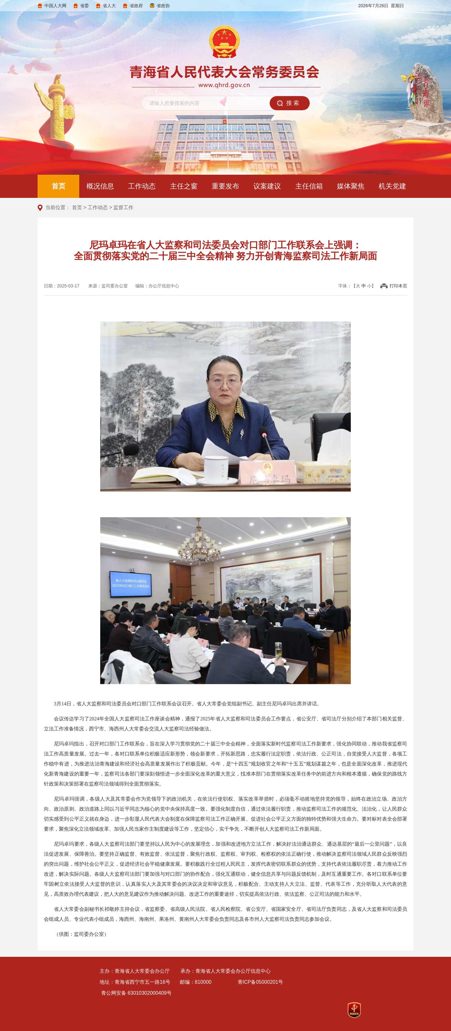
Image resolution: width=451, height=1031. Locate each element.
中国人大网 (55, 5)
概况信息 (100, 186)
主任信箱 (309, 186)
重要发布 (225, 186)
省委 (84, 5)
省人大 (109, 5)
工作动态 (142, 186)
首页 (58, 186)
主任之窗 (184, 186)
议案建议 (267, 186)
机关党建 (392, 186)
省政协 (163, 5)
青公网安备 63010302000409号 (136, 993)
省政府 (136, 5)
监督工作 (123, 207)
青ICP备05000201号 (260, 982)
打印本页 (398, 285)
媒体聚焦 (351, 186)
